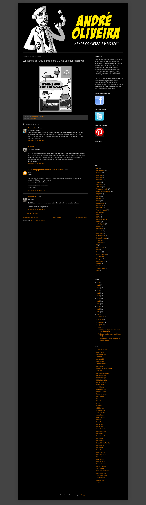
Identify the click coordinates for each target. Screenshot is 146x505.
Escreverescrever (101, 394)
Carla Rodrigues (101, 382)
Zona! (98, 482)
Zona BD (99, 187)
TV (97, 266)
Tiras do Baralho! (101, 210)
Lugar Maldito (100, 235)
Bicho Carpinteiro (101, 380)
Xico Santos (100, 480)
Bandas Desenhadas (102, 373)
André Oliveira (32, 147)
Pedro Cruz (99, 438)
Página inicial (57, 217)
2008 (98, 314)
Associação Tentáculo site (104, 368)
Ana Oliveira (100, 361)
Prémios (98, 198)
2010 (98, 309)
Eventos (98, 173)
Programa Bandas (101, 219)
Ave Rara (99, 175)
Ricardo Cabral (101, 454)
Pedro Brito (99, 433)
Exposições (99, 205)
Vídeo (98, 270)
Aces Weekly (100, 247)
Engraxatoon (100, 203)
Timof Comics (100, 268)
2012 (98, 304)
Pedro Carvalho (101, 436)
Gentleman (99, 212)
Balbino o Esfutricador (103, 191)
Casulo (98, 182)
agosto (100, 325)
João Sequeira (100, 412)
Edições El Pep (101, 392)
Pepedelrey (99, 447)
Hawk (98, 201)
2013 (98, 301)
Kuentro (98, 420)
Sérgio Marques (101, 466)
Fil (97, 399)
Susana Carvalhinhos (102, 471)
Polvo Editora (100, 450)
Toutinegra (99, 242)
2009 (98, 312)
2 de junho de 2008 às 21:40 (36, 141)
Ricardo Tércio (100, 461)
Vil (97, 245)
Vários (98, 215)
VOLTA (98, 222)
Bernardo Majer (101, 375)
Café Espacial (100, 224)
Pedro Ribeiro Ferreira (103, 443)
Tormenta (99, 240)
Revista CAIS (100, 170)
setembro (101, 322)
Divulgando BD (101, 389)
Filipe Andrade (100, 401)
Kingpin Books (100, 417)
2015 (98, 296)
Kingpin (98, 194)
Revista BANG (100, 261)
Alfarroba (99, 357)
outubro (100, 319)
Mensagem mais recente (30, 217)
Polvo (98, 196)
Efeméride (99, 228)
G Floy (98, 403)
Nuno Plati (99, 426)
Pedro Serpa (100, 445)
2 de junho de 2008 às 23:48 (36, 164)
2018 (98, 288)
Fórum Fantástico (101, 254)
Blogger (83, 495)
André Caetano (101, 364)
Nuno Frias (99, 424)
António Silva (100, 366)
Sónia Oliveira (100, 468)
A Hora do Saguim (101, 350)
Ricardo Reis (100, 459)
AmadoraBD (100, 359)
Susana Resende (101, 473)
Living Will (99, 177)
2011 (98, 306)
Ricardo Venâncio (101, 464)
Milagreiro (99, 259)
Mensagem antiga (81, 217)
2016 (98, 293)
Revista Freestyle (101, 238)
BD (97, 168)
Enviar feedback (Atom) (37, 220)
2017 (98, 290)
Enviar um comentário (32, 213)
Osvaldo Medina (101, 429)
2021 (98, 282)
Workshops (33, 118)
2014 (98, 298)
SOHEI (98, 263)
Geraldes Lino (32, 128)
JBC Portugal (100, 256)
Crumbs (98, 226)
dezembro (101, 317)
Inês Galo (99, 405)
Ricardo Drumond (101, 457)
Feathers (99, 252)
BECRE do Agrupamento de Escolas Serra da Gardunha (46, 170)
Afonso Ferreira (101, 354)
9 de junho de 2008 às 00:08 (36, 209)
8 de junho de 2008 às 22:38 (36, 190)
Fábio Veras (100, 396)
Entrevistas (99, 208)
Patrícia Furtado (101, 431)
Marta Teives (100, 422)
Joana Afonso (100, 410)
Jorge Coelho (100, 415)
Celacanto (99, 231)
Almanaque (99, 184)
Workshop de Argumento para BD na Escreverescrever (109, 330)
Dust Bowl (99, 233)
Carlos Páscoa (100, 385)
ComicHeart (100, 387)
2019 (98, 285)
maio (100, 327)
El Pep (98, 217)
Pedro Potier (100, 440)
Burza (98, 250)
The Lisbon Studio (101, 189)
